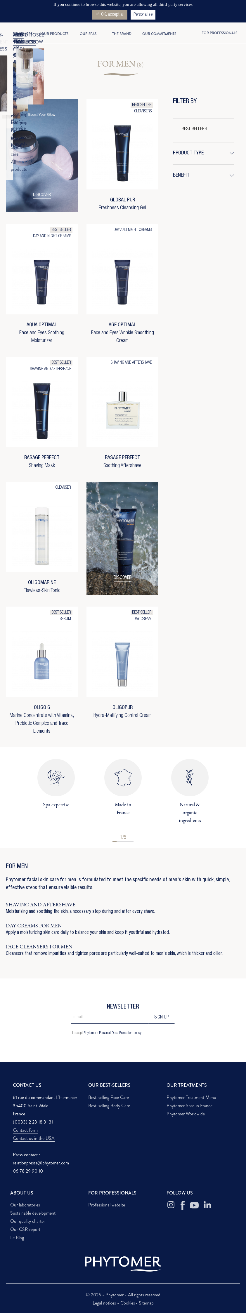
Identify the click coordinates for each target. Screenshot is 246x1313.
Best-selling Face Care (108, 1097)
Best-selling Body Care (109, 1105)
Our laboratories (25, 1204)
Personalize (143, 15)
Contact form (25, 1130)
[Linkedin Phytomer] (207, 1205)
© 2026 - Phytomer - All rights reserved (123, 1294)
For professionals (219, 33)
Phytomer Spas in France (189, 1105)
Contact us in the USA (34, 1138)
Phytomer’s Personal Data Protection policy (112, 1033)
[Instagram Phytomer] (171, 1205)
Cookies (127, 1303)
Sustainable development (33, 1213)
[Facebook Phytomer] (182, 1205)
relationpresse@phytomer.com (41, 1162)
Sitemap (146, 1303)
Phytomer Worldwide (186, 1113)
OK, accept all (109, 14)
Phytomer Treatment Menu (191, 1097)
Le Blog (17, 1237)
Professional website (106, 1204)
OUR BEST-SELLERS (109, 1085)
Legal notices (105, 1303)
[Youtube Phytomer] (194, 1205)
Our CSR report (25, 1229)
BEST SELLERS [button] (194, 129)
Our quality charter (27, 1221)
